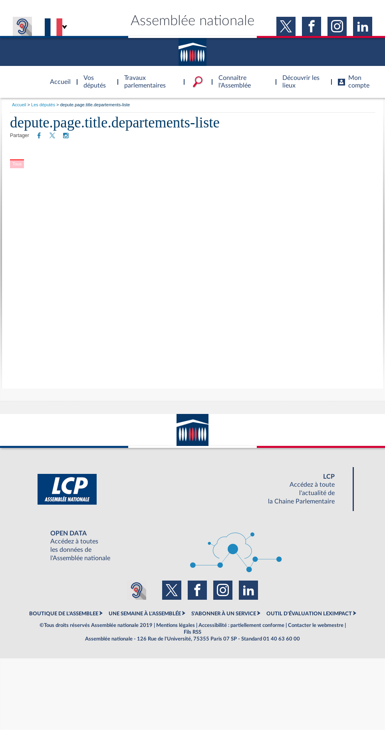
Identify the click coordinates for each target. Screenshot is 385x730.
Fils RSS (192, 632)
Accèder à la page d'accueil (57, 77)
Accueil (19, 104)
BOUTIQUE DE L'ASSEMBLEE (63, 613)
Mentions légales (175, 625)
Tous (17, 163)
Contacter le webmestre (315, 625)
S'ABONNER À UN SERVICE (223, 613)
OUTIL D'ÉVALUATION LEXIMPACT (309, 613)
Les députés (43, 104)
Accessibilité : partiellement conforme (241, 625)
